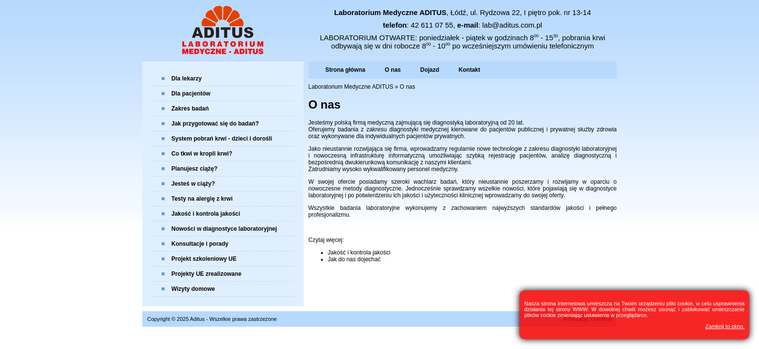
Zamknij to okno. (724, 326)
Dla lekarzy (186, 78)
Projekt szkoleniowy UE (204, 258)
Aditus (197, 319)
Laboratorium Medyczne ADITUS (350, 86)
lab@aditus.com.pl (512, 25)
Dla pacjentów (191, 93)
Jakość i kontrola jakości (205, 213)
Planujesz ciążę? (194, 168)
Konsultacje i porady (199, 243)
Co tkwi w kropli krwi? (201, 153)
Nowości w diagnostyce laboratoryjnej (224, 228)
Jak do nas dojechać (354, 259)
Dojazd (429, 69)
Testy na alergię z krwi (202, 198)
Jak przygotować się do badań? (215, 123)
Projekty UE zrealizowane (206, 273)
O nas (393, 69)
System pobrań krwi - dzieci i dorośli (221, 138)
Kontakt (469, 69)
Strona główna (345, 69)
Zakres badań (190, 108)
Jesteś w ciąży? (193, 183)
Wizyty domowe (193, 289)
